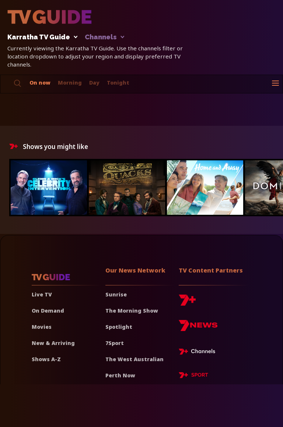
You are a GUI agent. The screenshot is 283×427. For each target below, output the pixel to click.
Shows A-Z (46, 359)
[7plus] (187, 303)
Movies (42, 326)
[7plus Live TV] (199, 352)
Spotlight (118, 326)
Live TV (42, 294)
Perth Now (120, 375)
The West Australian (134, 359)
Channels (104, 37)
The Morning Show (131, 310)
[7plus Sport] (193, 376)
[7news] (198, 328)
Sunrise (116, 294)
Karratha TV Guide (40, 37)
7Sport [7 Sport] (114, 342)
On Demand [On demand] (48, 310)
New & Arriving (53, 342)
